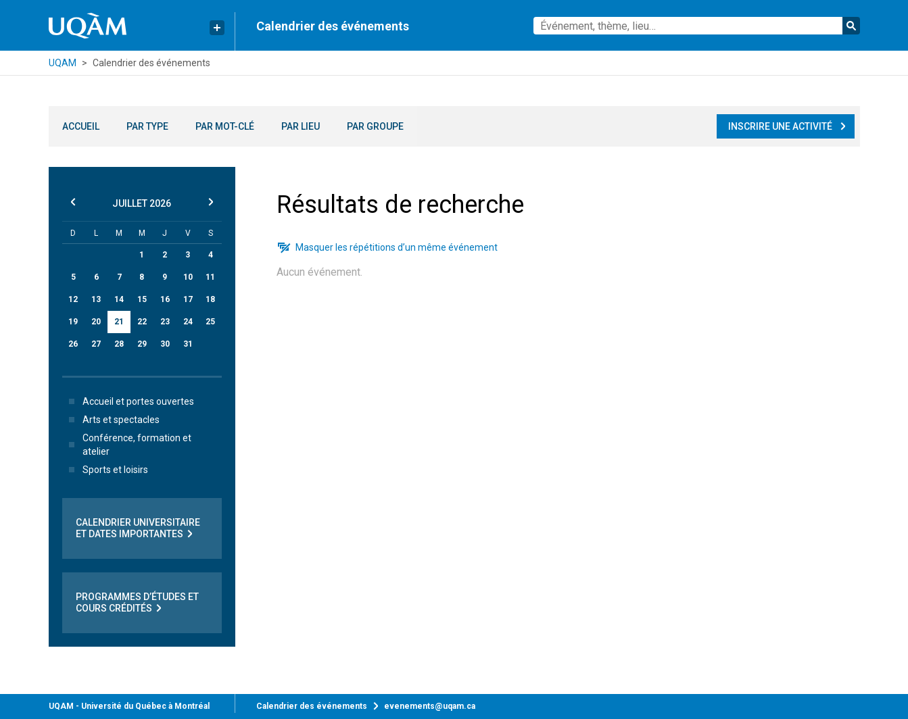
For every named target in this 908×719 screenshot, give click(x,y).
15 (142, 299)
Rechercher (851, 25)
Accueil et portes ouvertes (129, 401)
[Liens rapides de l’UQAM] (217, 27)
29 (142, 344)
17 (188, 299)
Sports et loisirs (106, 470)
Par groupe (375, 126)
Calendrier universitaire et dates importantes (138, 528)
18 (210, 299)
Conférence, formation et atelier (127, 445)
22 (142, 321)
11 (210, 277)
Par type (147, 126)
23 (165, 321)
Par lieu (300, 126)
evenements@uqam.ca (429, 706)
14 (119, 299)
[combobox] (696, 25)
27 (96, 344)
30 (165, 344)
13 (96, 299)
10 (188, 277)
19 (73, 321)
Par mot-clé (224, 126)
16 (165, 299)
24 (188, 321)
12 (73, 299)
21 (119, 321)
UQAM (62, 62)
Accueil (80, 126)
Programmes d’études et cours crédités (137, 602)
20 (96, 321)
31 (188, 344)
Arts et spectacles (112, 420)
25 (210, 321)
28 (119, 344)
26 (73, 344)
